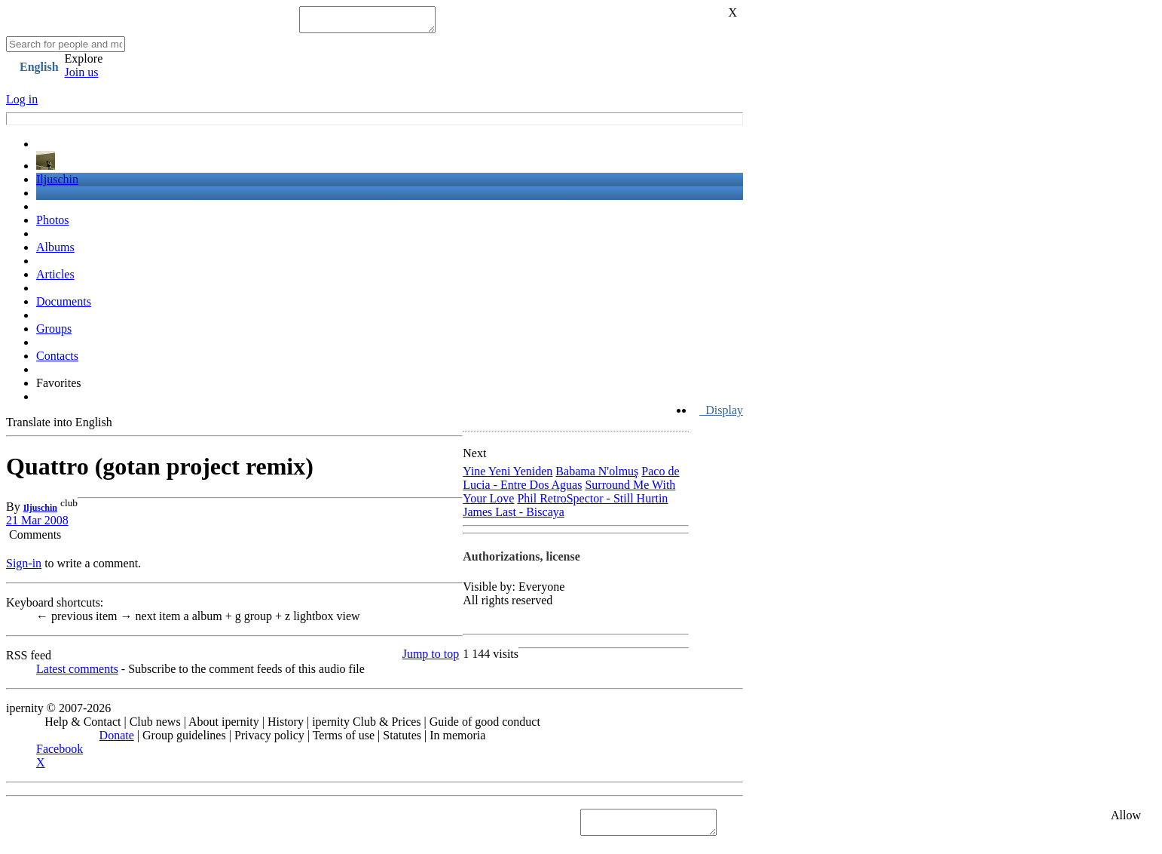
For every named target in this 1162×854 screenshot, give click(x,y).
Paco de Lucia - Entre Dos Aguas (571, 482)
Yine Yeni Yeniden (507, 475)
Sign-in (23, 567)
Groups (54, 333)
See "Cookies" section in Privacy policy (101, 826)
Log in (22, 103)
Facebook (59, 753)
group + (260, 620)
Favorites (58, 387)
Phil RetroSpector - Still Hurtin (592, 502)
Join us (82, 76)
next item (152, 620)
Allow (1126, 819)
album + (209, 620)
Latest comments (77, 673)
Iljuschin (57, 183)
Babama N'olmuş (596, 475)
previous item (78, 620)
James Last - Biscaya (513, 516)
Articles (55, 278)
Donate (116, 739)
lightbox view (322, 620)
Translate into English (59, 426)
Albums (55, 251)
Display (721, 414)
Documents (63, 306)
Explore (84, 63)
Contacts (57, 360)
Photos (52, 224)
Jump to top (431, 658)
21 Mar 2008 (37, 524)
